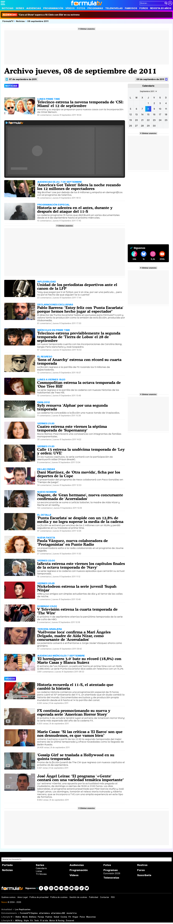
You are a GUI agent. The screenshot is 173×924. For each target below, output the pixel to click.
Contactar (104, 897)
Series (20, 8)
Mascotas (91, 916)
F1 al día (44, 920)
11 (166, 108)
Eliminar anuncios (87, 29)
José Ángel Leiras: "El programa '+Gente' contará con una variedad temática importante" (80, 778)
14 (142, 114)
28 (142, 125)
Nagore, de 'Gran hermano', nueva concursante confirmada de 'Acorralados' (80, 497)
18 (166, 114)
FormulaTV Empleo (29, 913)
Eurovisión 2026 (111, 873)
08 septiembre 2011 (38, 21)
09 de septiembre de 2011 (150, 79)
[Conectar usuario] (170, 3)
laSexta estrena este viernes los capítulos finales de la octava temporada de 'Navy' (81, 565)
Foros (143, 8)
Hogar (75, 916)
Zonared (70, 920)
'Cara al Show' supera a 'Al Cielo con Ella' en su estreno (41, 14)
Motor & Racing (56, 920)
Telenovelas (114, 8)
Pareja (41, 916)
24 (160, 120)
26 (130, 125)
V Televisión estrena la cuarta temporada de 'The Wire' (77, 611)
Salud (56, 916)
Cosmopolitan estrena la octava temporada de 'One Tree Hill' (79, 384)
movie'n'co (72, 913)
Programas (95, 8)
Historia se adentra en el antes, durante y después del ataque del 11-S (74, 209)
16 (154, 114)
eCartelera (44, 913)
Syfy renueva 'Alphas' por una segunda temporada (72, 407)
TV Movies (41, 874)
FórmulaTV (7, 21)
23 (154, 120)
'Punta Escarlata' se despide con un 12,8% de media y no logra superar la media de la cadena (80, 520)
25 (166, 120)
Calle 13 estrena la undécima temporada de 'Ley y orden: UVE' (81, 451)
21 (142, 120)
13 (136, 114)
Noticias (7, 8)
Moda (25, 916)
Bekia (18, 916)
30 (154, 125)
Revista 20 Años (160, 8)
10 (160, 108)
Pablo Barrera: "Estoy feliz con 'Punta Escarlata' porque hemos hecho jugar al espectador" (80, 309)
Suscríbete (144, 875)
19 (130, 120)
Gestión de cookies (78, 897)
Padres (48, 916)
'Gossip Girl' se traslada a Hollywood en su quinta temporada (75, 757)
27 (136, 125)
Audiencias (33, 8)
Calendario (41, 868)
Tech (36, 920)
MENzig (18, 920)
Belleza (32, 916)
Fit (69, 916)
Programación (53, 8)
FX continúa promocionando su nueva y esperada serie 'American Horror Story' (73, 712)
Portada (7, 865)
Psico (82, 916)
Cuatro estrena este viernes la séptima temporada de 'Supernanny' (72, 428)
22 (148, 120)
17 (160, 114)
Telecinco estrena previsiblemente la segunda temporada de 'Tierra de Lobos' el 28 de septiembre (78, 337)
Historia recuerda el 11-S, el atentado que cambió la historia (75, 686)
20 (136, 120)
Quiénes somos (8, 897)
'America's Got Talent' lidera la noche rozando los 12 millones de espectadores (79, 187)
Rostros (142, 865)
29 (148, 125)
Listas (39, 871)
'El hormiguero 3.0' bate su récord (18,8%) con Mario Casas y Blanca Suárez (79, 660)
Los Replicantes (22, 909)
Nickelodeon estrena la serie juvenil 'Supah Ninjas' (76, 588)
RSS (113, 897)
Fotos (81, 8)
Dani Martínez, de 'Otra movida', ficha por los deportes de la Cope (78, 474)
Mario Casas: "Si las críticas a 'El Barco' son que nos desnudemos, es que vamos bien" (80, 734)
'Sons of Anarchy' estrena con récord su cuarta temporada (79, 361)
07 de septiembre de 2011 (22, 79)
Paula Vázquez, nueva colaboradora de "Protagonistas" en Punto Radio (72, 542)
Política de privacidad (38, 897)
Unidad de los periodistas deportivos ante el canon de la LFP (77, 286)
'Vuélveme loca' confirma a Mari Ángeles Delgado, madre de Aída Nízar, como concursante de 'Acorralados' (74, 636)
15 (148, 114)
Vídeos (70, 8)
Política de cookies (58, 897)
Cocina (64, 916)
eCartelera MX (58, 913)
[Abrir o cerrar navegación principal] (3, 3)
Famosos (131, 8)
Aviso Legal (22, 897)
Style (26, 920)
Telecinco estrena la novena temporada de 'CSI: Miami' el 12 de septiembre (80, 104)
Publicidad (93, 897)
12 (130, 114)
